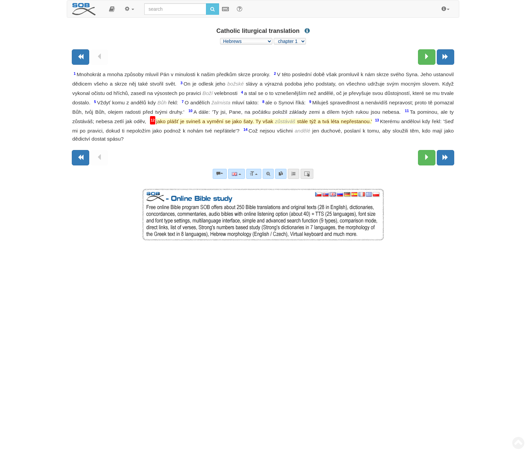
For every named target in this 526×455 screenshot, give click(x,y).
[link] (280, 174)
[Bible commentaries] (220, 174)
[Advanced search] (268, 174)
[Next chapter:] (426, 57)
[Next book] (445, 57)
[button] (112, 9)
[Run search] (212, 9)
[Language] (236, 174)
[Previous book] (80, 57)
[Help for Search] (239, 8)
